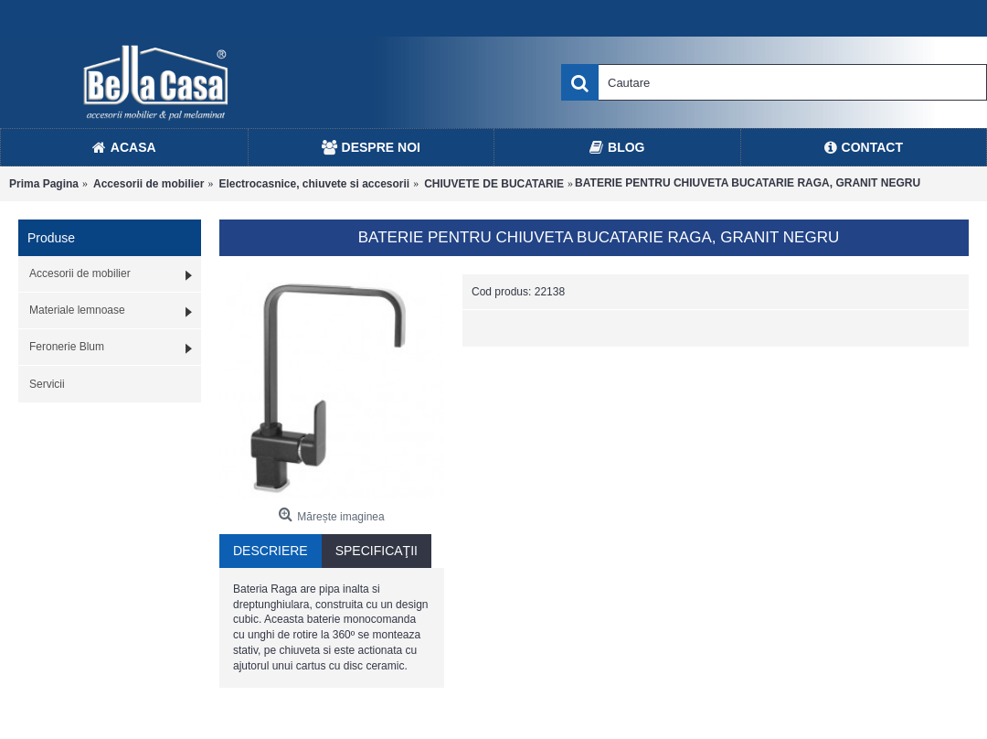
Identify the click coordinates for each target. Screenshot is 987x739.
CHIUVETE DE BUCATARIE (494, 183)
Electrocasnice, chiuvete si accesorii (313, 183)
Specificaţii (376, 550)
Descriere (270, 550)
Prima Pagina (44, 183)
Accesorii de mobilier (148, 183)
